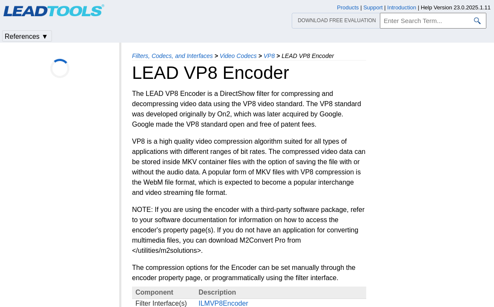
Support (373, 7)
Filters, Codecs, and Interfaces (172, 55)
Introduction (401, 7)
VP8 (269, 55)
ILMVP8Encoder (223, 303)
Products (348, 7)
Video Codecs (238, 55)
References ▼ (26, 36)
